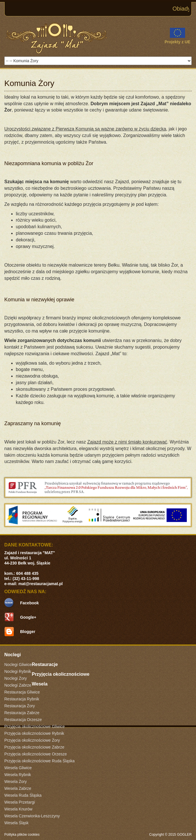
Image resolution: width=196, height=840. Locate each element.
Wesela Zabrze (17, 788)
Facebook (29, 603)
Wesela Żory (15, 781)
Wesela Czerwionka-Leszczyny (32, 816)
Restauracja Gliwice (22, 692)
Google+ (28, 617)
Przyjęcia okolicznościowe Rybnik (34, 733)
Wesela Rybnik (17, 774)
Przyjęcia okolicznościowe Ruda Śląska (39, 761)
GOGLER (184, 835)
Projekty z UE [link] (177, 36)
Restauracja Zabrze (21, 712)
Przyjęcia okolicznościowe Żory (32, 740)
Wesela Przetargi (19, 802)
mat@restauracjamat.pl (40, 583)
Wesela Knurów (18, 809)
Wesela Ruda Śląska (23, 795)
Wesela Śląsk (16, 823)
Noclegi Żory (15, 678)
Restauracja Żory (19, 706)
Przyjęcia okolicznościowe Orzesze (35, 754)
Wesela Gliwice (18, 767)
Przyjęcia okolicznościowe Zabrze (34, 747)
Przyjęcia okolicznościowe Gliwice (34, 726)
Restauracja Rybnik (21, 699)
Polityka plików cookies (22, 835)
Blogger (27, 631)
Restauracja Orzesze (23, 719)
